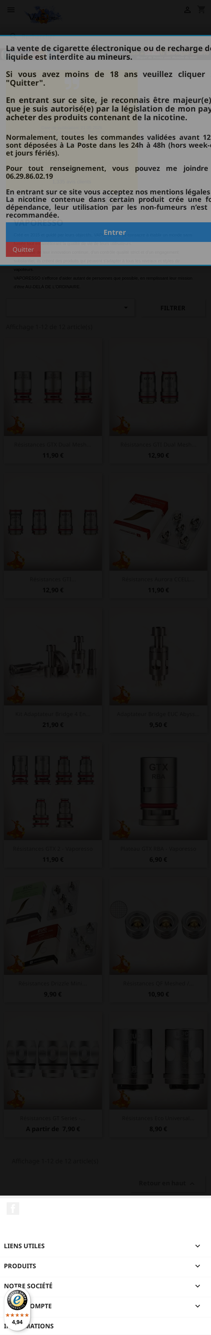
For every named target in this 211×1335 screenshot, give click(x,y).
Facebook (13, 1208)
